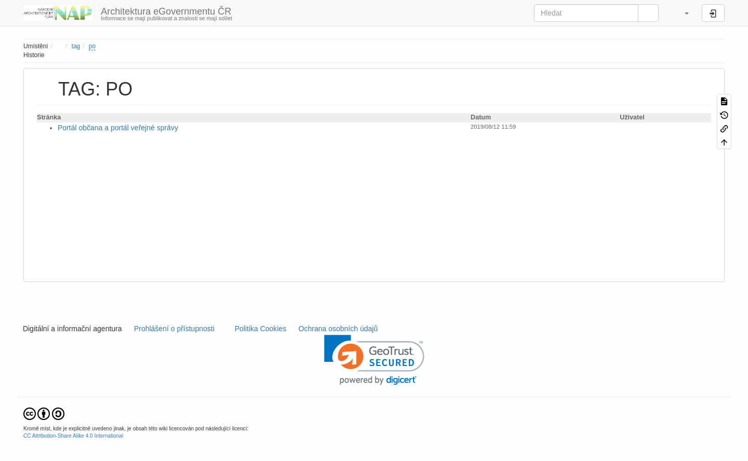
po (92, 46)
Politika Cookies (261, 328)
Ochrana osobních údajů (338, 328)
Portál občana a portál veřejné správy (118, 128)
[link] (374, 360)
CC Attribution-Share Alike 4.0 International (73, 436)
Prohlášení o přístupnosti (173, 328)
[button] (681, 13)
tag (76, 46)
